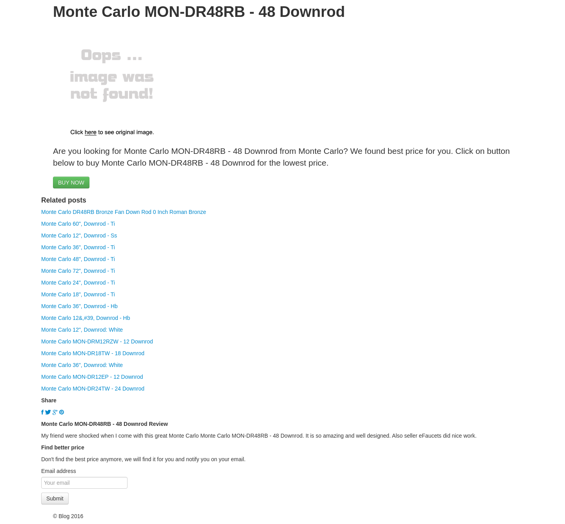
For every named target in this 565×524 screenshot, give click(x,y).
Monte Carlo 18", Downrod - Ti (78, 294)
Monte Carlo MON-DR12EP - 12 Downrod (92, 377)
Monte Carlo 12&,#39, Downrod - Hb (85, 318)
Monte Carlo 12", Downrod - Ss (79, 235)
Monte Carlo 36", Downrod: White (82, 365)
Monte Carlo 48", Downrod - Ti (78, 259)
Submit (55, 498)
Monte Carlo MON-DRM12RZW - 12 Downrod (97, 341)
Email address (58, 471)
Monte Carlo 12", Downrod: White (82, 330)
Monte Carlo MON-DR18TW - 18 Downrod (92, 353)
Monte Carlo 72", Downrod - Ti (78, 271)
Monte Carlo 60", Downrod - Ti (78, 224)
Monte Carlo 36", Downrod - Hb (79, 306)
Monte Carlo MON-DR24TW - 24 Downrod (92, 388)
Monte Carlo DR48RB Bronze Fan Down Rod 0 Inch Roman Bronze (123, 212)
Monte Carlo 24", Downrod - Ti (78, 282)
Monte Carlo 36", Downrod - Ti (78, 247)
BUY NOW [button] (71, 182)
